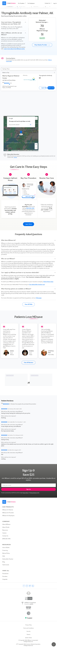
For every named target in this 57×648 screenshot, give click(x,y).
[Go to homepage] (9, 502)
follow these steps (48, 281)
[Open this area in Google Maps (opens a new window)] (6, 150)
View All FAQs (28, 304)
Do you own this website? (14, 124)
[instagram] (27, 585)
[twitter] (30, 585)
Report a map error (35, 150)
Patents (28, 634)
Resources (5, 530)
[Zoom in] (36, 144)
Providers (4, 576)
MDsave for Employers (8, 515)
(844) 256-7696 (30, 208)
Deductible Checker (7, 559)
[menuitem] (22, 3)
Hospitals (4, 579)
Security (28, 631)
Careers (4, 533)
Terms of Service (33, 492)
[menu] (29, 3)
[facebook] (24, 585)
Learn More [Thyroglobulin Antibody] (43, 88)
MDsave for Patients (7, 510)
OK (30, 124)
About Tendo (5, 527)
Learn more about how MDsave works (14, 49)
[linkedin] (33, 585)
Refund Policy (6, 553)
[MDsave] (9, 3)
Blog (3, 562)
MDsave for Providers (8, 512)
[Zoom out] (36, 147)
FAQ (3, 556)
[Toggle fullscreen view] (36, 118)
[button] (13, 23)
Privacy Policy (25, 492)
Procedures (5, 573)
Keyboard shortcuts (15, 150)
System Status (28, 637)
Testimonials (5, 565)
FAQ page (38, 298)
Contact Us (5, 536)
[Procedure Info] (48, 22)
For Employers (31, 3)
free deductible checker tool (37, 284)
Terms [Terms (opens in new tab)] (30, 150)
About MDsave (6, 524)
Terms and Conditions (28, 628)
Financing (5, 550)
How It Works (5, 547)
